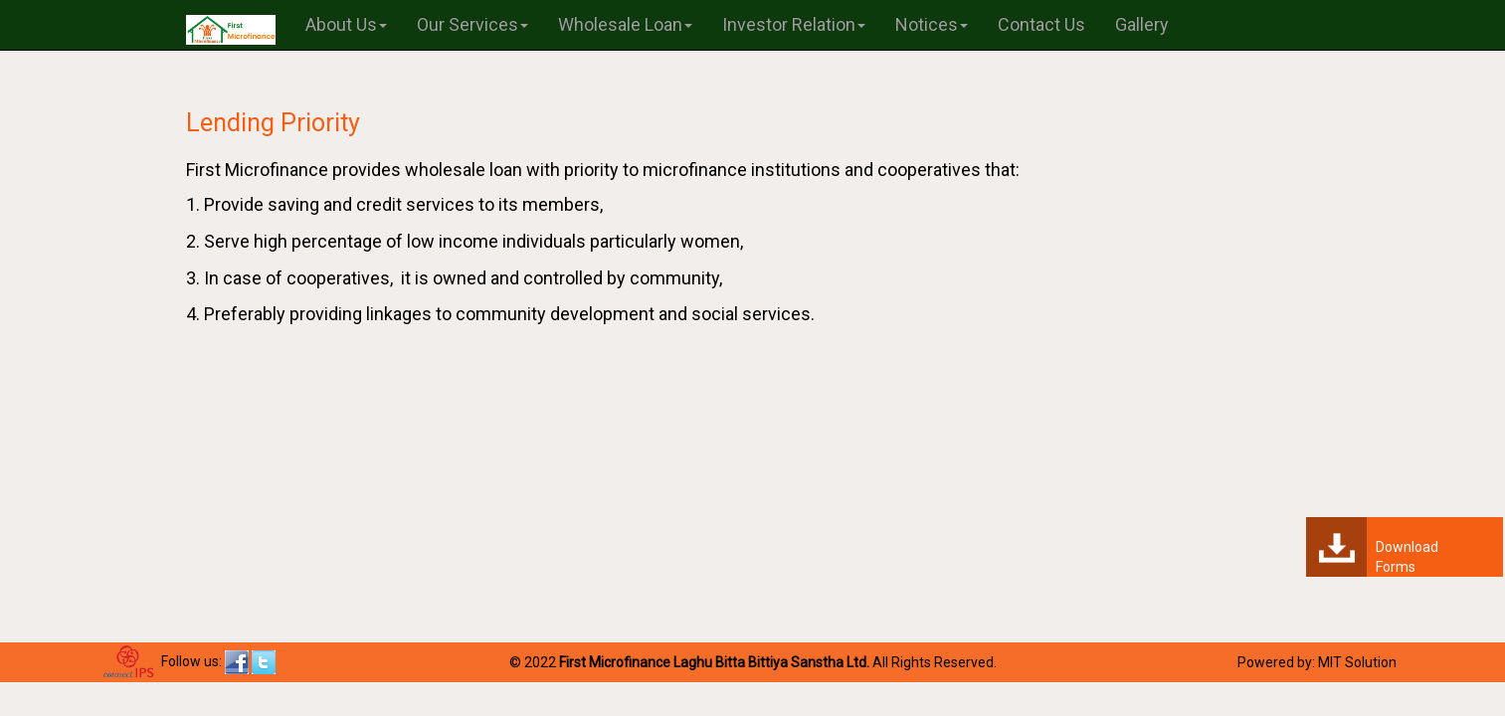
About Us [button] (346, 24)
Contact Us (1041, 24)
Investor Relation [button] (793, 24)
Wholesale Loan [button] (625, 24)
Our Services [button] (472, 24)
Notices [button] (931, 24)
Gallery (1142, 24)
